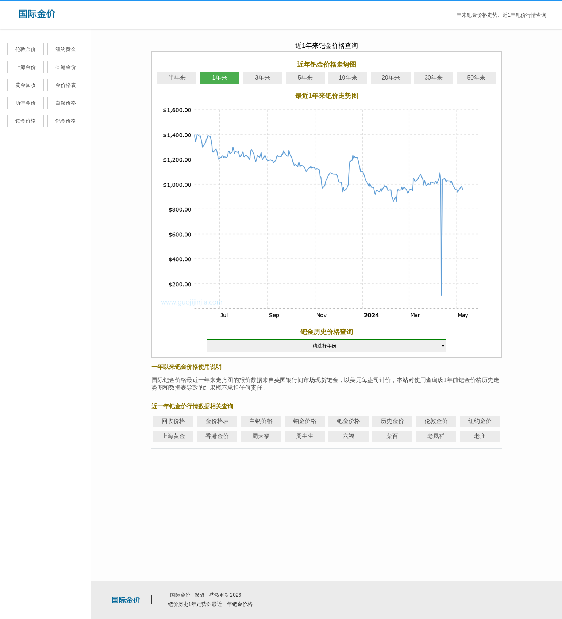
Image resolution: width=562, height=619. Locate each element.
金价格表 (65, 85)
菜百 (392, 436)
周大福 (261, 436)
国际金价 (180, 595)
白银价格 (65, 103)
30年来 (433, 77)
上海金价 (25, 67)
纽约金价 (480, 421)
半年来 (177, 77)
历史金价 (392, 421)
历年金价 (25, 103)
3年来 (262, 77)
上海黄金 (173, 436)
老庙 (480, 436)
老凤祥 (436, 436)
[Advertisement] (326, 502)
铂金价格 (25, 121)
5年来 (305, 77)
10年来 (348, 77)
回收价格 (173, 421)
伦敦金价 (25, 49)
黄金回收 (25, 85)
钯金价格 (65, 121)
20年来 (391, 77)
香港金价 (65, 67)
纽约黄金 (65, 49)
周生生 (304, 436)
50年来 (476, 77)
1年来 (219, 77)
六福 (348, 436)
